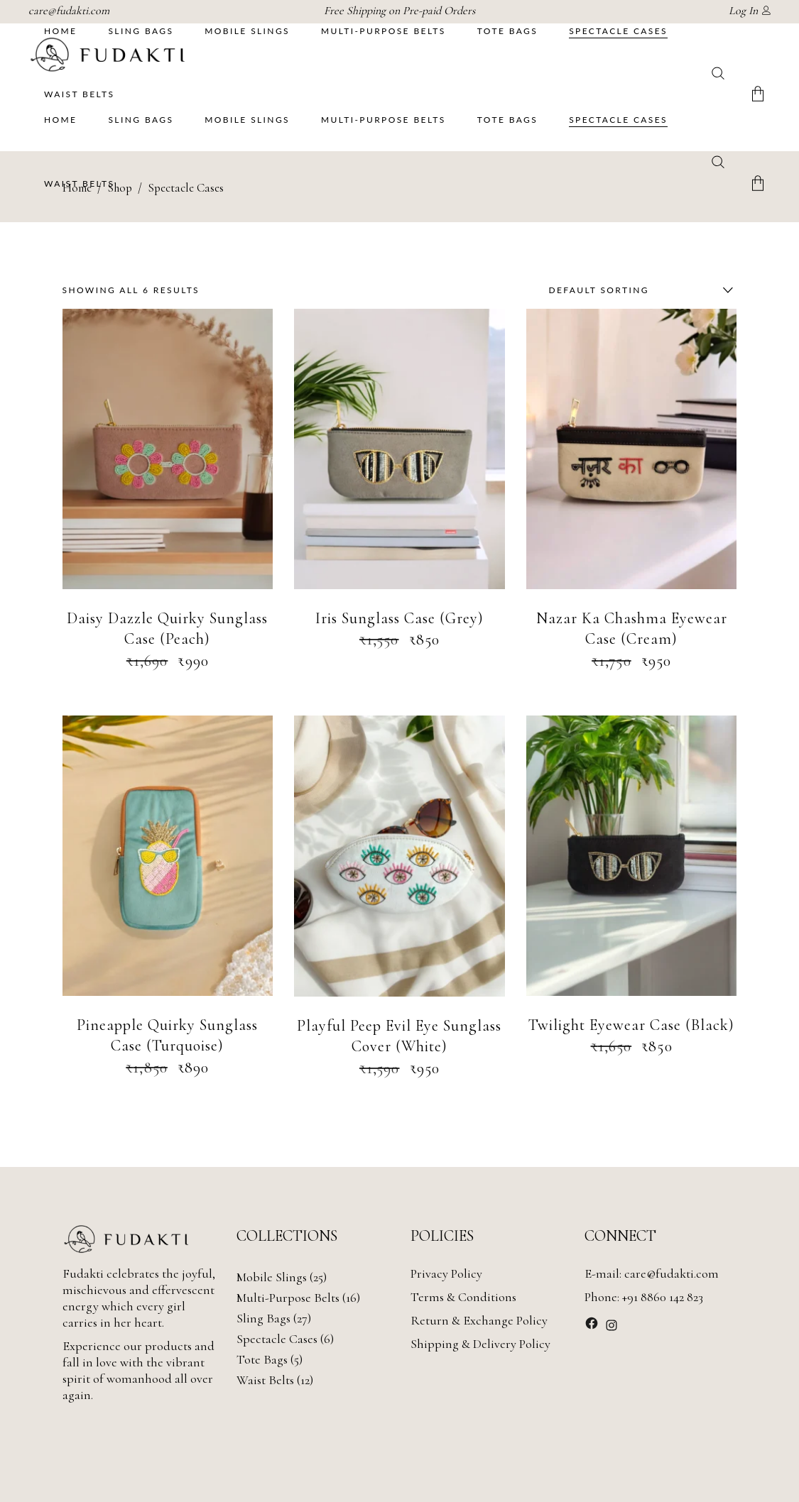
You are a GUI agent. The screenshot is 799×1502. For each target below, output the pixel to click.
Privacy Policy (446, 1273)
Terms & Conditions (463, 1297)
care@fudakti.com (68, 11)
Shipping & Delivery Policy (480, 1344)
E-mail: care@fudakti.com (652, 1273)
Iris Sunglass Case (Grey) (399, 618)
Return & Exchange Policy (479, 1320)
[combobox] (637, 290)
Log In (743, 11)
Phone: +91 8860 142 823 (644, 1297)
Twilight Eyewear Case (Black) (631, 1025)
